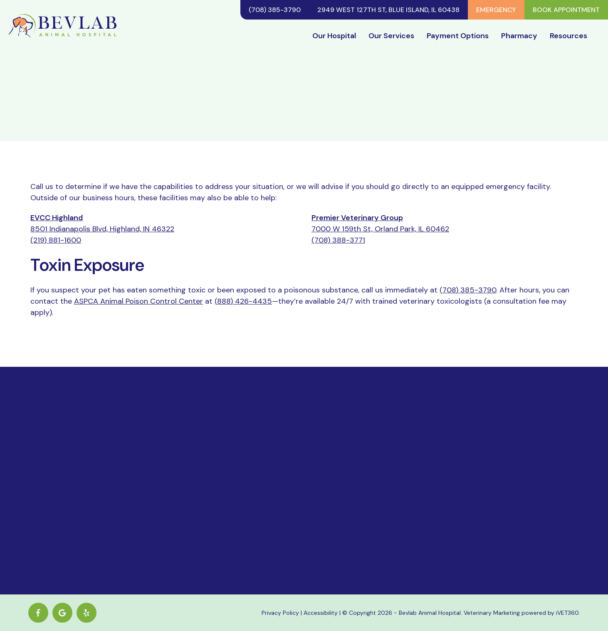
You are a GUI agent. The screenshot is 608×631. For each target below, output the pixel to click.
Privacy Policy (280, 612)
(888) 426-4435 (243, 301)
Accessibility (321, 612)
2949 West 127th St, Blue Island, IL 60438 (388, 9)
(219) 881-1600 (55, 240)
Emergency (496, 9)
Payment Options (458, 36)
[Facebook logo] (38, 613)
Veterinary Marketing (492, 612)
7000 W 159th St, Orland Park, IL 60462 (380, 229)
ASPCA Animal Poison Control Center (138, 301)
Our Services (391, 36)
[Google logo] (62, 613)
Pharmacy (519, 36)
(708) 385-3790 (275, 9)
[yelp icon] (86, 613)
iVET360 (567, 612)
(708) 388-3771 (338, 240)
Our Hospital (334, 36)
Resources (568, 36)
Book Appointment (566, 9)
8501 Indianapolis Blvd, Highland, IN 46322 (102, 229)
